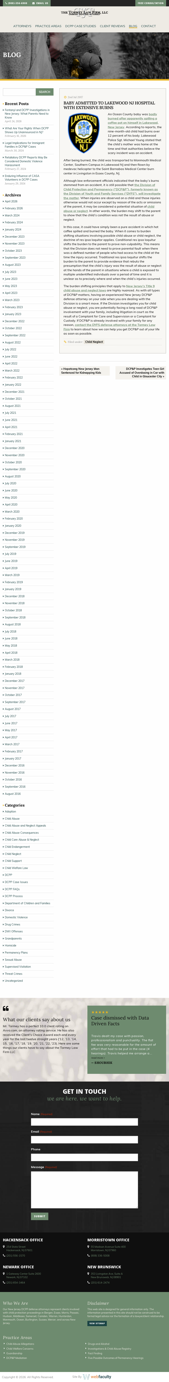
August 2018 (13, 624)
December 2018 (14, 596)
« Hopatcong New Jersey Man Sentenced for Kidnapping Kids (81, 370)
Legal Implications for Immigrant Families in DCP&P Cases (24, 145)
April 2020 (11, 504)
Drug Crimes (12, 924)
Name (41, 1114)
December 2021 (14, 392)
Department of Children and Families (27, 903)
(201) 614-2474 (100, 1282)
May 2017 (11, 730)
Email (41, 1132)
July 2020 (10, 483)
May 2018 (11, 645)
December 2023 (14, 236)
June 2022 (11, 356)
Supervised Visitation (18, 966)
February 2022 (14, 377)
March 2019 (12, 575)
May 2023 (11, 286)
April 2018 (11, 652)
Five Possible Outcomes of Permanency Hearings (115, 1357)
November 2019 (14, 540)
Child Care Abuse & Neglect (22, 839)
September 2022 (15, 335)
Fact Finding (95, 1353)
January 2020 (13, 525)
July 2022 (10, 349)
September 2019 (15, 547)
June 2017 (11, 723)
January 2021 (13, 441)
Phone (35, 1149)
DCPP (8, 875)
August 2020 (13, 476)
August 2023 (13, 265)
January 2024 (13, 229)
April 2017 (11, 737)
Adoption (10, 811)
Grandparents (13, 938)
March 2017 (12, 744)
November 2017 (14, 688)
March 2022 (12, 370)
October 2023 (13, 250)
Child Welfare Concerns (19, 1348)
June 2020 (11, 490)
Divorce (9, 910)
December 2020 (14, 448)
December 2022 (14, 321)
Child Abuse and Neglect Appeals (25, 825)
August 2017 (13, 709)
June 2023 (11, 279)
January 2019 (13, 589)
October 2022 (13, 328)
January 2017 (13, 758)
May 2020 (11, 497)
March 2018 (12, 659)
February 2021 (14, 434)
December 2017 (14, 681)
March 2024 (12, 215)
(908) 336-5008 (100, 1255)
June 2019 (11, 561)
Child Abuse (12, 818)
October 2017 (13, 695)
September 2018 (15, 617)
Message (44, 1167)
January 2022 (13, 384)
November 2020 (14, 455)
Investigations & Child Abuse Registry (109, 1348)
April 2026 (11, 201)
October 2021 (13, 398)
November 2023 (14, 243)
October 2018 (13, 610)
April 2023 (11, 293)
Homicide (10, 945)
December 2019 (14, 533)
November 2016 (14, 772)
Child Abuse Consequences (22, 832)
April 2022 (11, 363)
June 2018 (11, 638)
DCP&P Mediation (16, 1357)
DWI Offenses (14, 931)
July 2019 (10, 554)
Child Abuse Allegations (20, 1343)
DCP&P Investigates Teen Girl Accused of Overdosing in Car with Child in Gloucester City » (142, 372)
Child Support (13, 861)
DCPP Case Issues (16, 882)
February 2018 (14, 667)
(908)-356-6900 (16, 3)
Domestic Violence (16, 917)
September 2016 (15, 786)
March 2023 (12, 300)
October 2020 (13, 462)
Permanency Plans (16, 952)
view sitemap (97, 1323)
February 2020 (14, 518)
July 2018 (10, 631)
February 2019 (14, 582)
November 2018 (14, 603)
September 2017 (15, 702)
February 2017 (14, 751)
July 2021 (10, 413)
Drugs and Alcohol (98, 1343)
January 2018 (13, 673)
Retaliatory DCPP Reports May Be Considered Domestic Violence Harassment (26, 161)
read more (98, 1057)
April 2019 (11, 568)
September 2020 (15, 469)
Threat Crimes (13, 974)
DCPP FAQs (12, 889)
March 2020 (12, 511)
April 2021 (11, 427)
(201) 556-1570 (15, 1255)
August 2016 (13, 794)
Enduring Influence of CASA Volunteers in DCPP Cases (22, 178)
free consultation (151, 3)
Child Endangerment (17, 847)
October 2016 (13, 779)
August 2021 (13, 406)
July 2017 (10, 716)
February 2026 (14, 208)
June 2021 (11, 420)
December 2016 (14, 765)
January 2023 (13, 314)
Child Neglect (94, 342)
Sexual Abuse (13, 959)
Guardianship (14, 1353)
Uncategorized (14, 980)
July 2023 (10, 272)
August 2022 (13, 342)
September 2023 (15, 257)
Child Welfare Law (16, 868)
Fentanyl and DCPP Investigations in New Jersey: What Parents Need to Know (27, 113)
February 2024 (14, 222)
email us (40, 3)
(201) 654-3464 (15, 1282)
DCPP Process (14, 896)
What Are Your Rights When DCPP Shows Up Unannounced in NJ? (27, 130)
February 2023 (14, 307)
